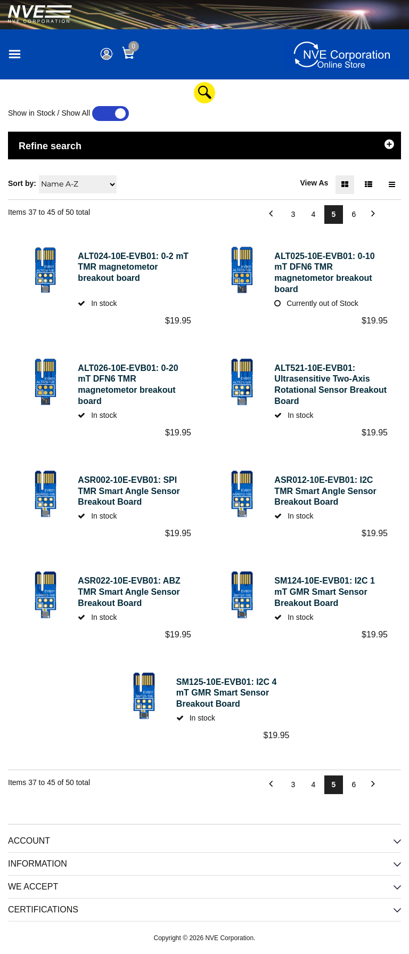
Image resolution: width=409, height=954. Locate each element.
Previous (252, 214)
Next (391, 214)
